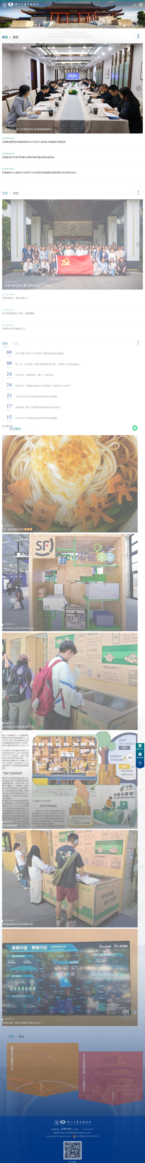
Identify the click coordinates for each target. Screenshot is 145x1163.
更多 (138, 37)
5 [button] (141, 26)
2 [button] (128, 26)
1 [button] (124, 26)
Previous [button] (6, 89)
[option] (72, 14)
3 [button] (133, 26)
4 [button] (137, 26)
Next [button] (138, 89)
